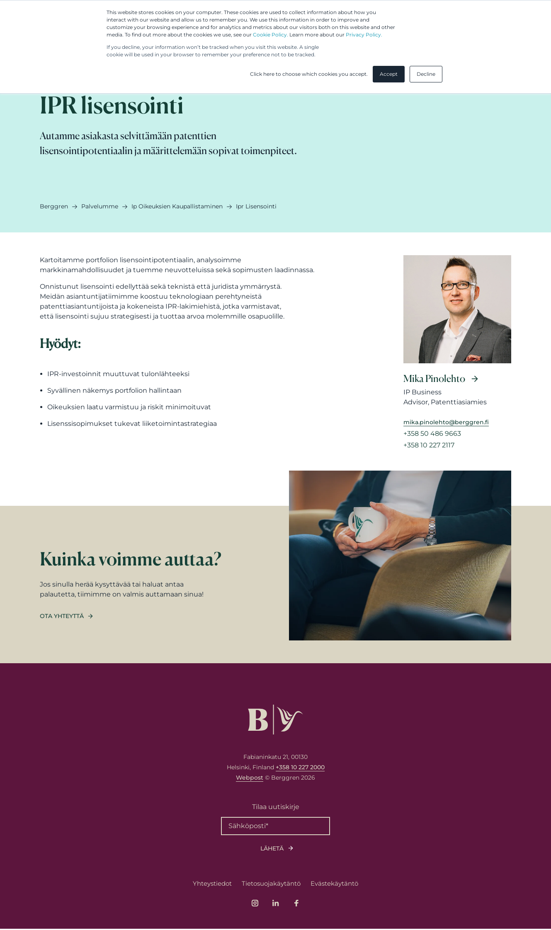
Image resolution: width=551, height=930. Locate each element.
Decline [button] (426, 74)
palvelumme (99, 206)
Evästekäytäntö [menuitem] (334, 885)
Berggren (54, 206)
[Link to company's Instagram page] (255, 904)
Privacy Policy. (364, 34)
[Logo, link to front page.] (275, 721)
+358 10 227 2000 (300, 768)
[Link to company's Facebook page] (296, 904)
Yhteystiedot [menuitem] (212, 885)
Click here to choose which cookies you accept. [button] (309, 74)
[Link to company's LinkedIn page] (275, 904)
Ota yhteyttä (62, 617)
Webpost (249, 779)
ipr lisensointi (256, 206)
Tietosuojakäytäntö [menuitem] (271, 885)
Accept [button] (389, 74)
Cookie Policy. (270, 34)
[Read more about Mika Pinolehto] (457, 358)
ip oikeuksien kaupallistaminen (177, 206)
